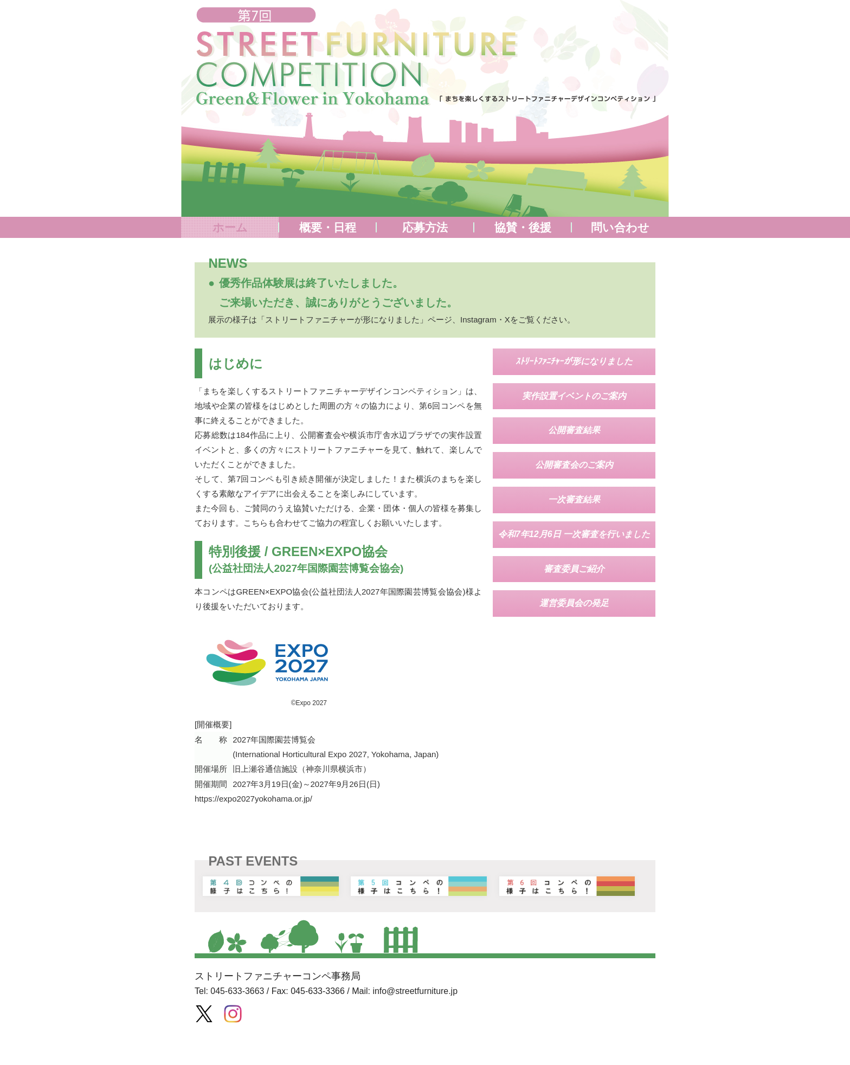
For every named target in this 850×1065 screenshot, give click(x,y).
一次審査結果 (574, 499)
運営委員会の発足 (574, 603)
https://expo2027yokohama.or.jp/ (253, 797)
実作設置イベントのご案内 (574, 396)
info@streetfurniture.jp (416, 990)
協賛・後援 (522, 227)
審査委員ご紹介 (574, 568)
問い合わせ (620, 227)
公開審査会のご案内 (574, 464)
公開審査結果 (574, 430)
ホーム (230, 227)
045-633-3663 (237, 990)
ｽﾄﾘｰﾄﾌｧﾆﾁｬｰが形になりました (574, 361)
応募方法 (425, 227)
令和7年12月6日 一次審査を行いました (574, 534)
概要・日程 (327, 227)
